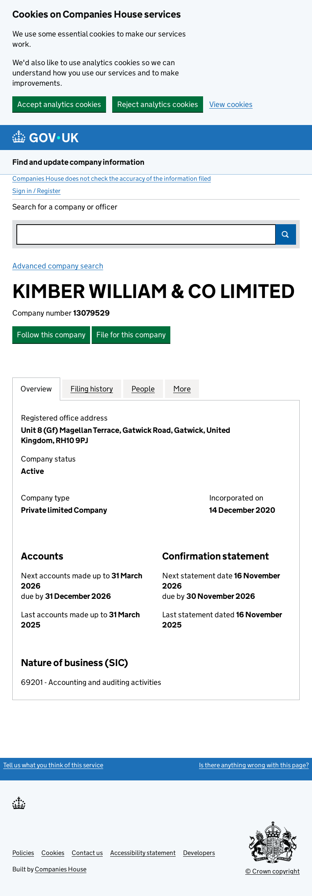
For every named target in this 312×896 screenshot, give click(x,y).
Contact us (87, 853)
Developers (199, 853)
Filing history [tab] (91, 388)
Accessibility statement (143, 853)
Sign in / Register (36, 191)
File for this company (131, 334)
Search (286, 234)
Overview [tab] (36, 388)
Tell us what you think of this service (53, 765)
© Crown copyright (272, 871)
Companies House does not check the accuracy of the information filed (111, 178)
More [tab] (182, 388)
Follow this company (51, 334)
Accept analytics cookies (59, 104)
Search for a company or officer (65, 206)
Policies (23, 853)
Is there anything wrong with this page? (254, 765)
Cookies (52, 853)
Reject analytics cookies (157, 104)
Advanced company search (57, 266)
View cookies (231, 104)
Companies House (60, 869)
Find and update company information (78, 162)
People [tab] (143, 388)
